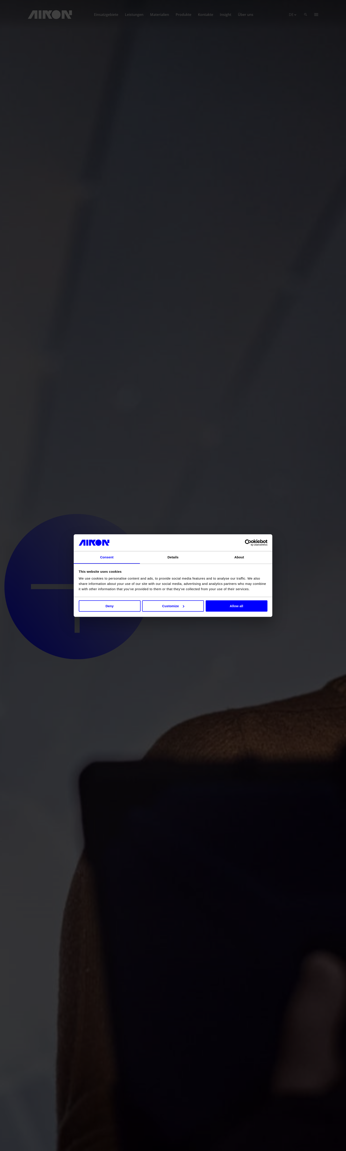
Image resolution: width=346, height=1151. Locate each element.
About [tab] (239, 557)
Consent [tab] (107, 557)
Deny (109, 606)
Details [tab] (173, 557)
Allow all (236, 606)
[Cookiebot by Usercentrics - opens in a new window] (248, 542)
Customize (173, 606)
